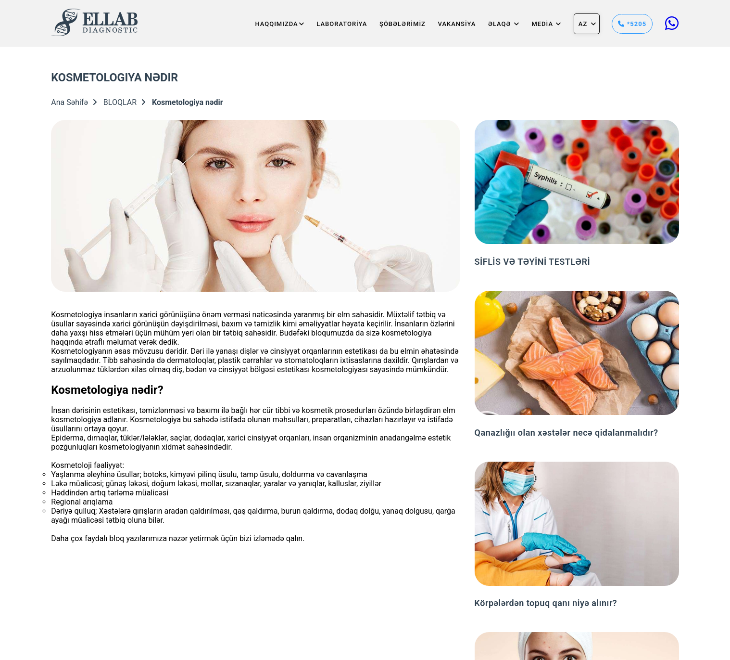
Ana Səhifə (74, 102)
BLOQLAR (124, 102)
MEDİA (546, 23)
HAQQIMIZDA (279, 23)
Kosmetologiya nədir (187, 102)
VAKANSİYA (457, 23)
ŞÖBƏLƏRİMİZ (402, 23)
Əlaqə (503, 23)
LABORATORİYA (341, 23)
